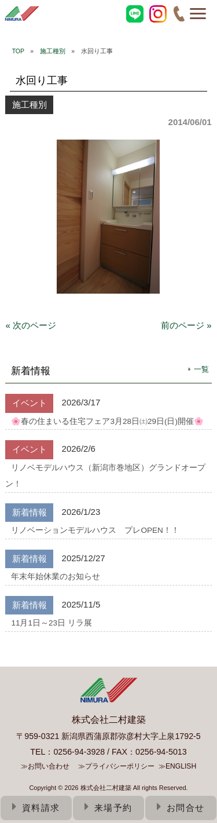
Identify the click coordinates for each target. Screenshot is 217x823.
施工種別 (52, 50)
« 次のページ (30, 325)
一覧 (201, 369)
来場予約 (108, 808)
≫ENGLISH (177, 766)
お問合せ (181, 808)
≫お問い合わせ (45, 766)
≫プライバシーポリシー (116, 766)
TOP (18, 50)
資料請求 (36, 808)
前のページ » (186, 325)
